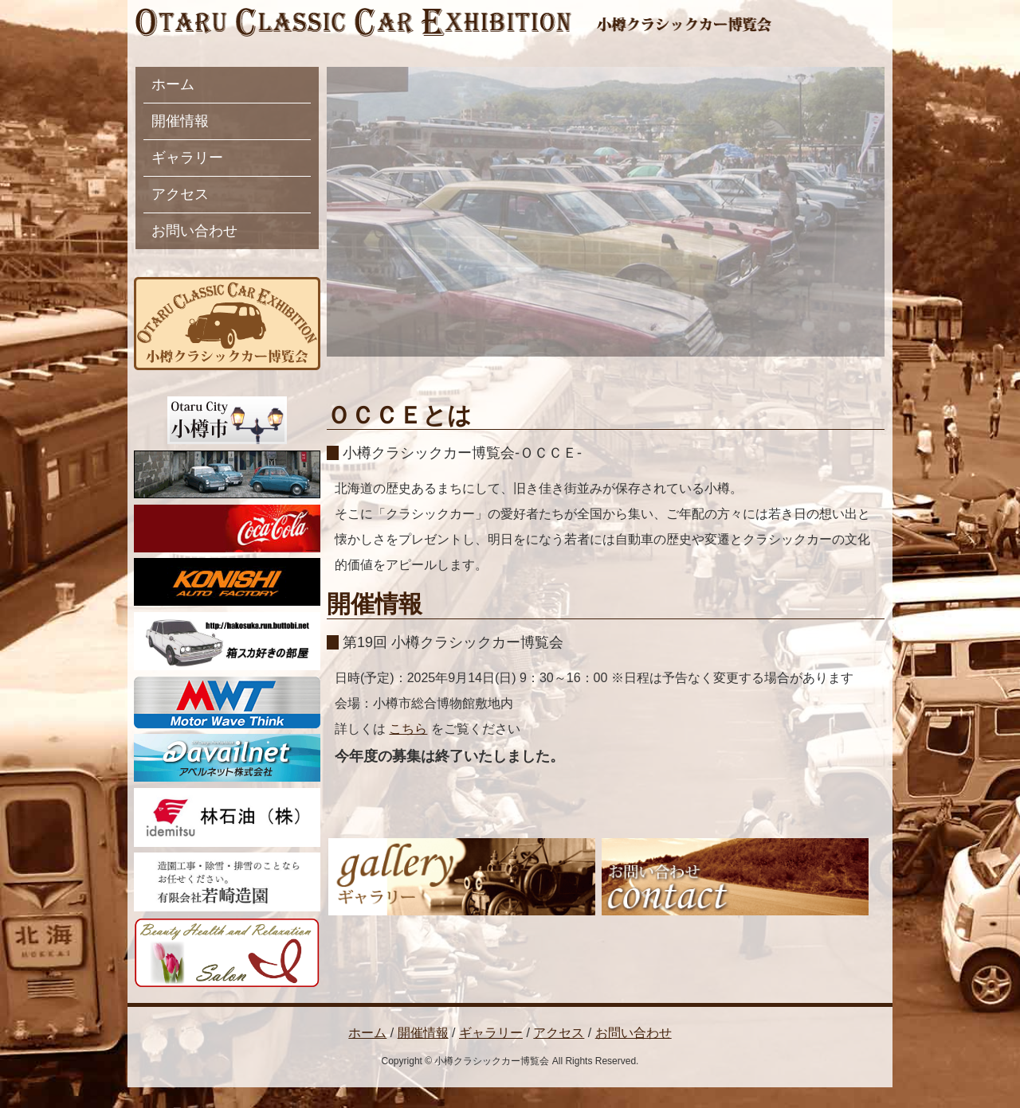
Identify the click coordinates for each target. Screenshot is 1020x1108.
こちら (408, 728)
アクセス (180, 194)
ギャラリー (187, 158)
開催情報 (180, 121)
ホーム (172, 84)
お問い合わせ (194, 231)
